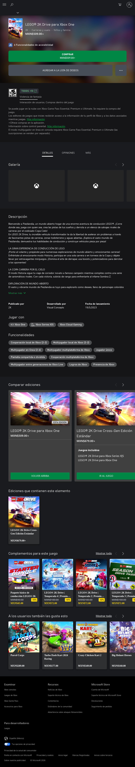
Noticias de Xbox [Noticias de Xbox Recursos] (55, 689)
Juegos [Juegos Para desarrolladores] (7, 728)
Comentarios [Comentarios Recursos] (53, 701)
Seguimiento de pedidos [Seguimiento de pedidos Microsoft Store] (101, 706)
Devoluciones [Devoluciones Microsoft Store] (97, 701)
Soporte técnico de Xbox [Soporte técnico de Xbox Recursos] (58, 695)
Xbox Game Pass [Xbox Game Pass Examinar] (11, 701)
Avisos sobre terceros (103, 755)
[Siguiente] (123, 164)
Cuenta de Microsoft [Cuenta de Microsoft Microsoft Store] (100, 689)
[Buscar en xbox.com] (12, 4)
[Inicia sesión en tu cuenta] (129, 5)
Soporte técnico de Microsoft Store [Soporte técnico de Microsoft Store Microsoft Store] (106, 695)
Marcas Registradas (80, 755)
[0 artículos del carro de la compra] (121, 5)
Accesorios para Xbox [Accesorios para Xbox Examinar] (13, 706)
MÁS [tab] (88, 152)
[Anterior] (116, 164)
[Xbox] (9, 12)
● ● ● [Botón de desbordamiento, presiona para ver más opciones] (121, 70)
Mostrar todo (104, 553)
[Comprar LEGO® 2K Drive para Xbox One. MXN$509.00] (67, 56)
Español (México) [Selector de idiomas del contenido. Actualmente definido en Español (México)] (16, 738)
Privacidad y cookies (45, 755)
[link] (23, 520)
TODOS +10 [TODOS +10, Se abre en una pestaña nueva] (29, 91)
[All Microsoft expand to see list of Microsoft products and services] (4, 5)
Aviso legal (63, 755)
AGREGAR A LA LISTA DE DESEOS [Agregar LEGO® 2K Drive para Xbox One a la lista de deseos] (60, 70)
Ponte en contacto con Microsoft (18, 755)
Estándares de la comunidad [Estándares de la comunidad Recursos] (60, 706)
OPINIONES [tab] (68, 152)
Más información (36, 119)
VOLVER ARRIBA (40, 475)
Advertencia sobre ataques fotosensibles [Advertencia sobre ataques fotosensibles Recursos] (65, 712)
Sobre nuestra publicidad (14, 760)
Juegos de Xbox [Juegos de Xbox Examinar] (10, 695)
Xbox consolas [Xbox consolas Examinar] (10, 689)
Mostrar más (17, 293)
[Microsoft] (67, 3)
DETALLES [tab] (47, 152)
